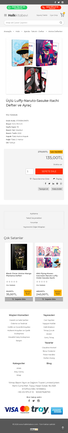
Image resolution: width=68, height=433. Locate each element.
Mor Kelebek (10, 285)
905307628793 (43, 392)
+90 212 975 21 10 (26, 392)
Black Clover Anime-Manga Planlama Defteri (18, 274)
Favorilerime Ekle (39, 179)
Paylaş (57, 179)
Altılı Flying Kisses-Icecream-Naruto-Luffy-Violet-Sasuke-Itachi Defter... (47, 276)
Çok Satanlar (13, 238)
